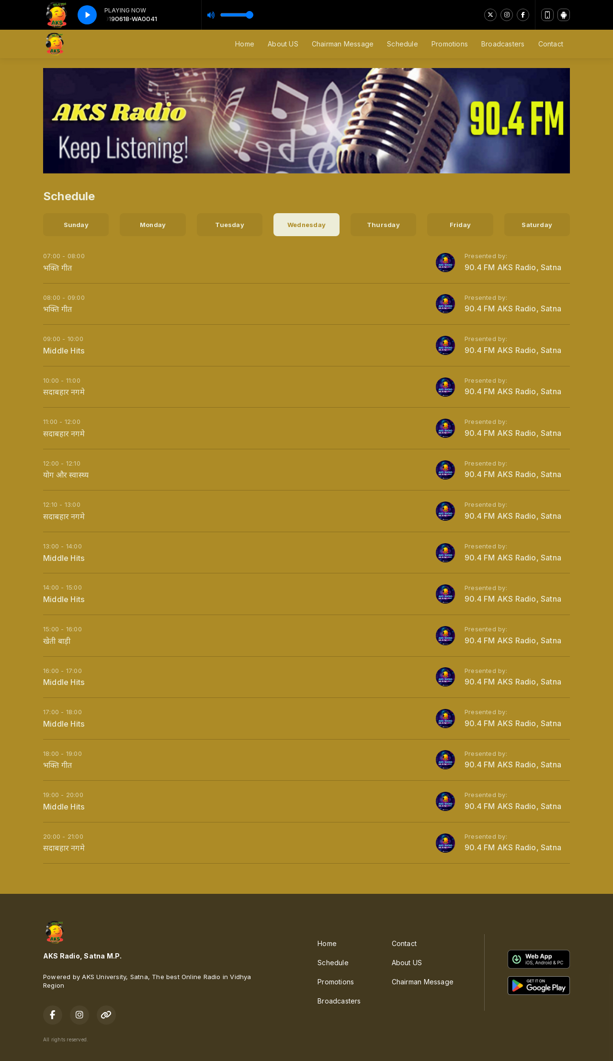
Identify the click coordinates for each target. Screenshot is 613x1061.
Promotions (449, 44)
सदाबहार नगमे (64, 392)
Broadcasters (503, 44)
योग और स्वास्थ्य (66, 474)
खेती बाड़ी (56, 641)
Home (244, 44)
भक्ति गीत (57, 268)
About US (283, 44)
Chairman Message (343, 44)
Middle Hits (64, 350)
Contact (550, 44)
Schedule (402, 44)
